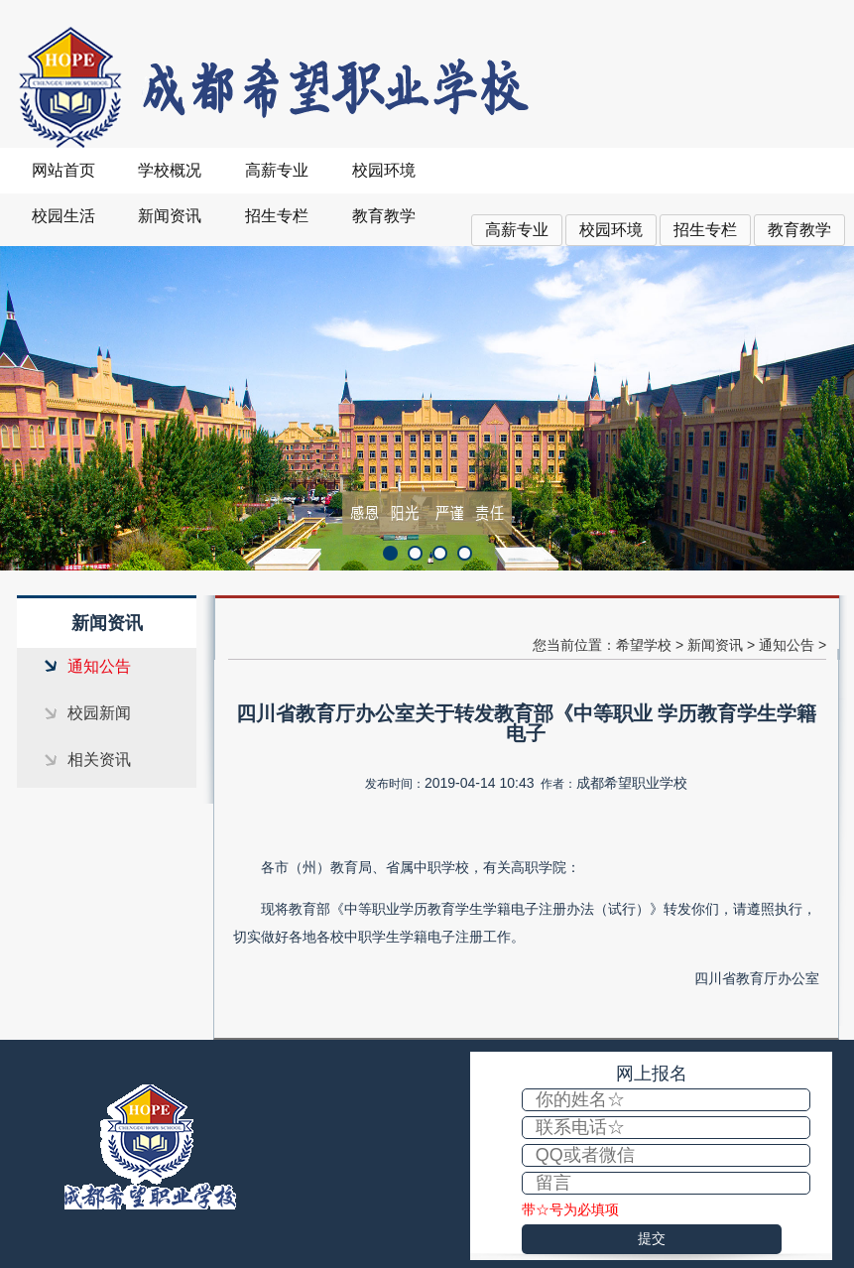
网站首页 (63, 170)
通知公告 (99, 666)
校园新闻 (99, 712)
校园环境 (611, 229)
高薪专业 (517, 229)
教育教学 (799, 229)
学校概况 (169, 170)
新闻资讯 (169, 215)
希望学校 (643, 645)
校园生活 (63, 215)
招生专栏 (705, 229)
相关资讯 (99, 759)
